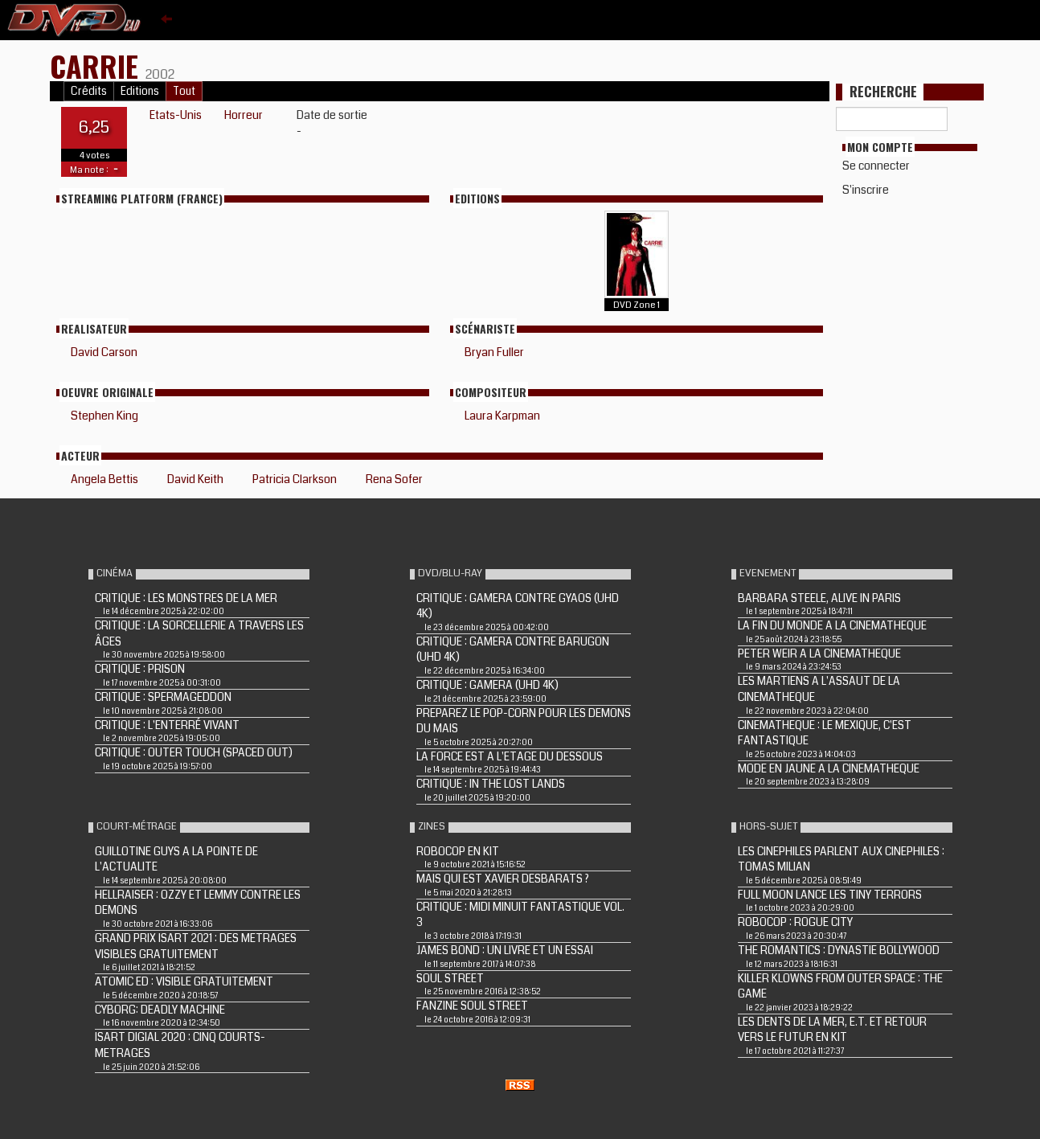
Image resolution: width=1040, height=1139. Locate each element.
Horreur (243, 115)
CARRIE (97, 65)
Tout (184, 91)
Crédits (89, 91)
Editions (140, 91)
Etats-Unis (175, 115)
